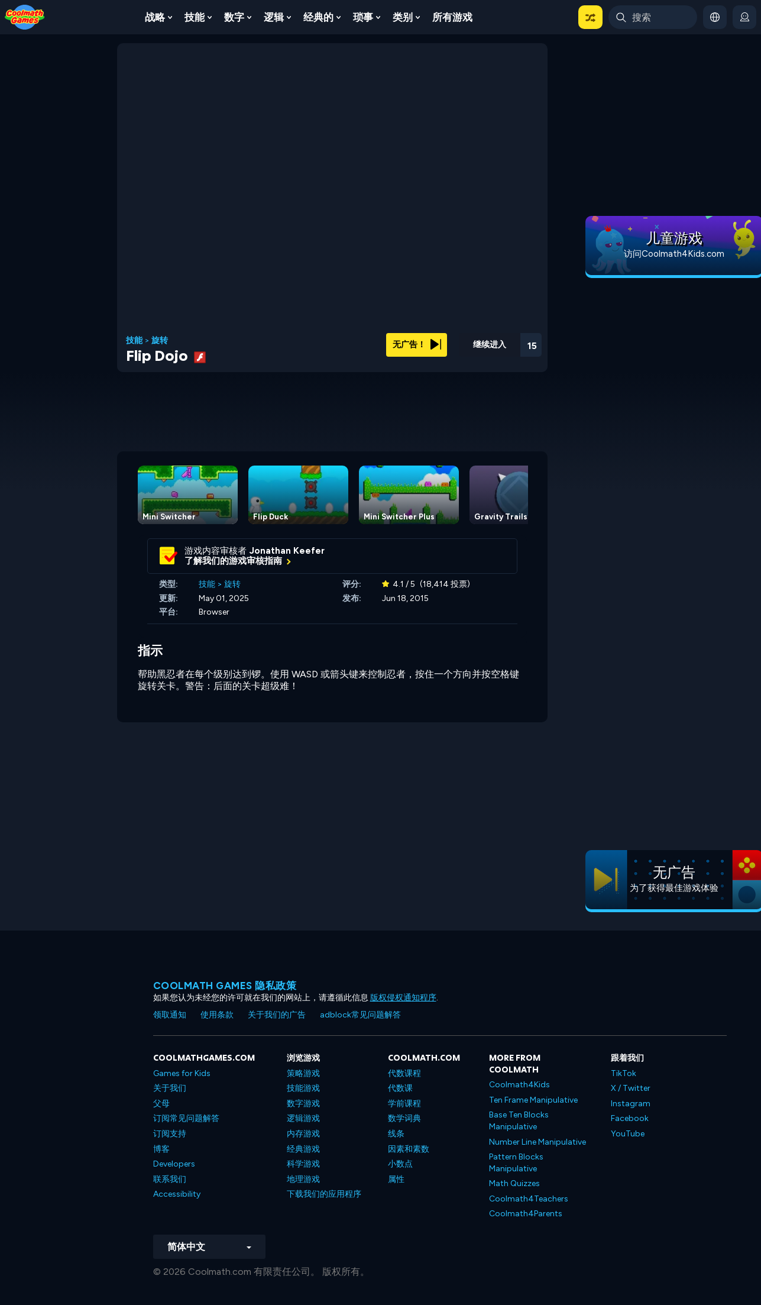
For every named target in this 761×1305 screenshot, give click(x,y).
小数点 (400, 1164)
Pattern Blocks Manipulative (516, 1163)
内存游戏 (303, 1134)
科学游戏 (303, 1164)
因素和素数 (408, 1149)
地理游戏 (303, 1179)
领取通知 (169, 1015)
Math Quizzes (514, 1183)
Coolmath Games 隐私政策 (225, 985)
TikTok (623, 1073)
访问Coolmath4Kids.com (674, 253)
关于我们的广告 (277, 1015)
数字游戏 (303, 1104)
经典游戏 (303, 1149)
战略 (155, 17)
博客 (161, 1149)
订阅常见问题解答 (186, 1118)
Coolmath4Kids (519, 1085)
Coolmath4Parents (525, 1214)
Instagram (630, 1104)
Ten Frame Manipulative (533, 1100)
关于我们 (169, 1088)
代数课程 (404, 1073)
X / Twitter (630, 1088)
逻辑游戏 (303, 1118)
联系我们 (169, 1179)
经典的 (318, 17)
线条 (396, 1134)
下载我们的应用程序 (324, 1194)
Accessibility (176, 1194)
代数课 (400, 1088)
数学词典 (404, 1118)
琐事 (363, 17)
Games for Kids (182, 1073)
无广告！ (417, 344)
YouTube (628, 1134)
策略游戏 (303, 1073)
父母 (161, 1104)
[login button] (744, 17)
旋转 (159, 340)
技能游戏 (303, 1088)
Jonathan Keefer (287, 550)
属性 (396, 1179)
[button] (590, 17)
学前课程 (404, 1104)
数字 (234, 17)
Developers (174, 1164)
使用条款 (217, 1015)
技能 (194, 17)
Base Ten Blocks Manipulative (519, 1121)
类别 (403, 17)
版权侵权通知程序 (403, 998)
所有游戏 (452, 17)
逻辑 (274, 17)
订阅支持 (169, 1134)
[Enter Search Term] (652, 17)
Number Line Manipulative (537, 1142)
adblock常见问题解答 (360, 1015)
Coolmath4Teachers (528, 1199)
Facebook (630, 1118)
